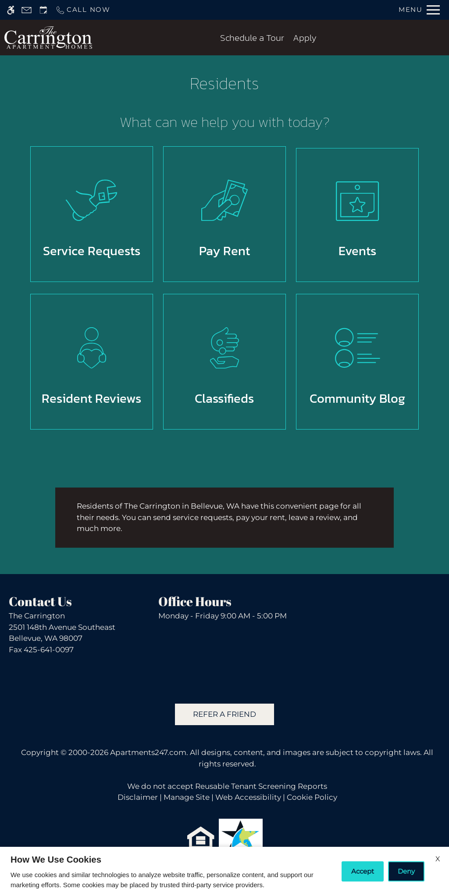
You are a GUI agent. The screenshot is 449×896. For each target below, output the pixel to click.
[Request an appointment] (43, 10)
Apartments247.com (148, 752)
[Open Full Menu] (419, 10)
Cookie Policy (312, 797)
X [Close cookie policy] (437, 859)
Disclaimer (138, 797)
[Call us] (83, 10)
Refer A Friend (224, 714)
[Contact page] (26, 10)
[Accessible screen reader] (10, 10)
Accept (362, 871)
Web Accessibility (248, 797)
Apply (305, 37)
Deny (406, 871)
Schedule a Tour (252, 37)
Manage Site (187, 797)
